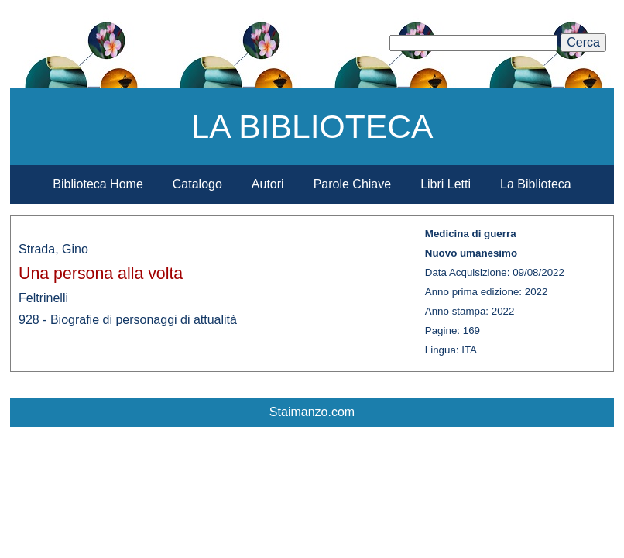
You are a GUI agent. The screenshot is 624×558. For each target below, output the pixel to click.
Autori (268, 184)
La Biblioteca (535, 184)
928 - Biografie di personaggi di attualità (128, 319)
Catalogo (197, 184)
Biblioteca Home (98, 184)
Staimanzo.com (312, 411)
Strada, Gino (53, 249)
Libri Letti (445, 184)
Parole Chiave (353, 184)
